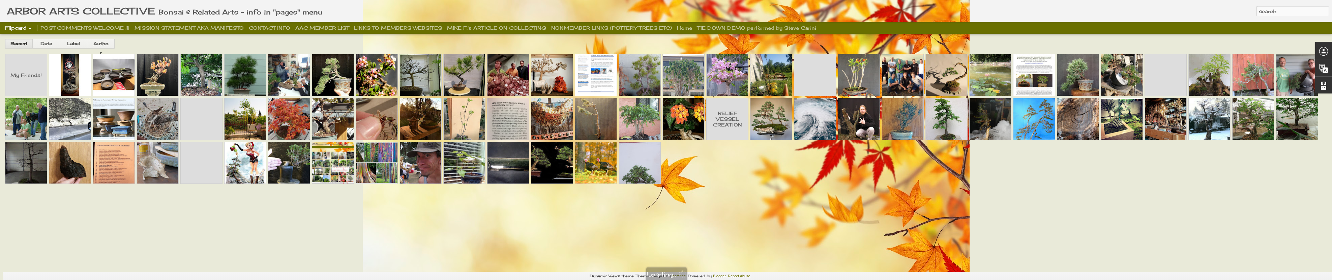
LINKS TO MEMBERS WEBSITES (398, 28)
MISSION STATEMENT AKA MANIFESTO (190, 28)
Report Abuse (739, 276)
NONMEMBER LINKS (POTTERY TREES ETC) (611, 28)
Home (684, 28)
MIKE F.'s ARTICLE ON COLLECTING (496, 28)
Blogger (719, 276)
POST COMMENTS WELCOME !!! (84, 28)
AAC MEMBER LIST (322, 28)
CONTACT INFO (269, 28)
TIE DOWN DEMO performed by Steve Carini (756, 28)
